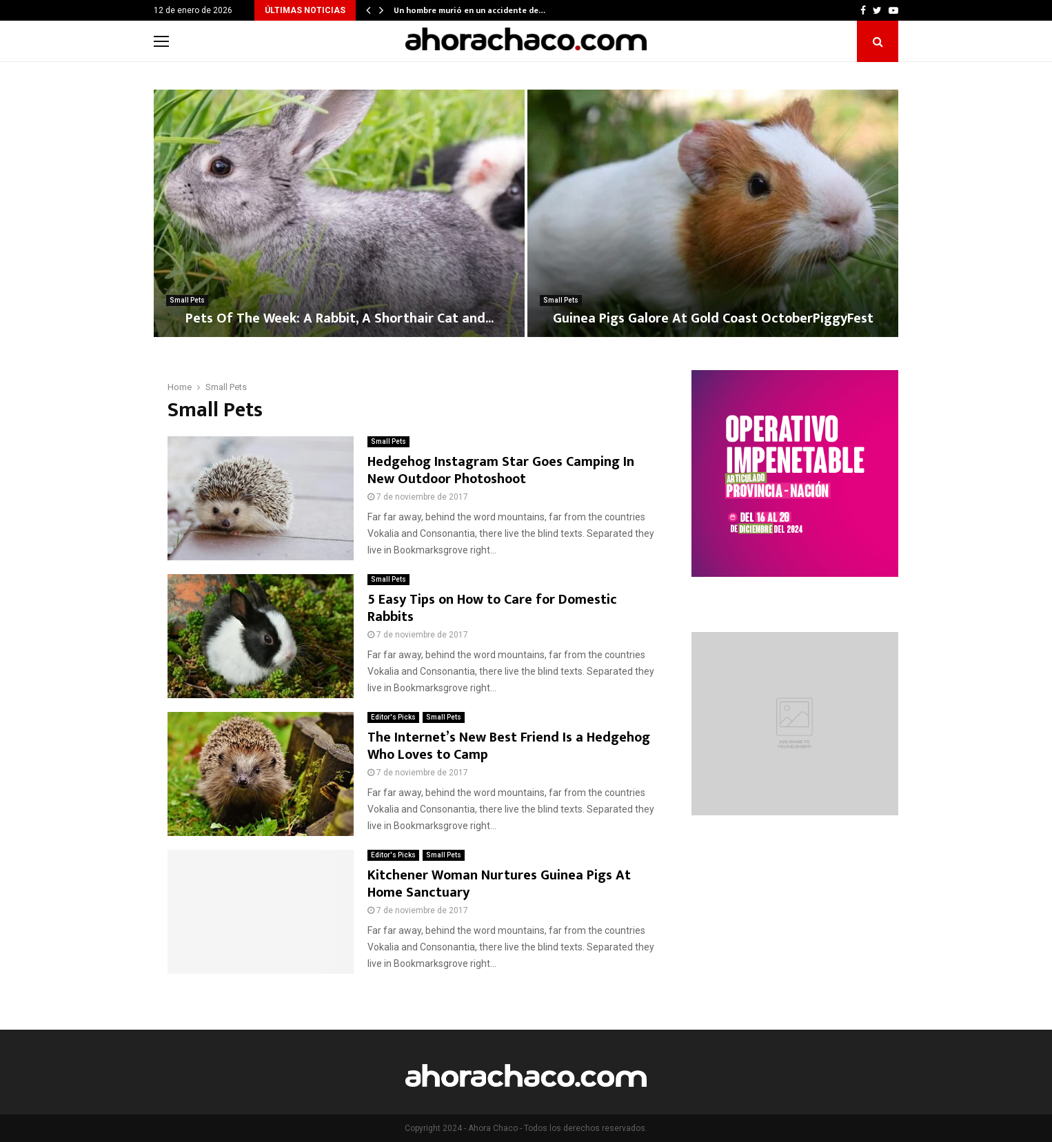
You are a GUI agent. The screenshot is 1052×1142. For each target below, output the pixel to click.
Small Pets (187, 300)
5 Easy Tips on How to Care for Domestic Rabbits (492, 608)
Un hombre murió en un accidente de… (469, 10)
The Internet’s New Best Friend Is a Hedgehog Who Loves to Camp (508, 746)
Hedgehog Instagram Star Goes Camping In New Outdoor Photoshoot (500, 470)
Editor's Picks (393, 717)
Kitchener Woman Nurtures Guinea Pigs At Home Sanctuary (499, 884)
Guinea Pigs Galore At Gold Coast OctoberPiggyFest (713, 318)
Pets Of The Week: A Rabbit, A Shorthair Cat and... (339, 318)
